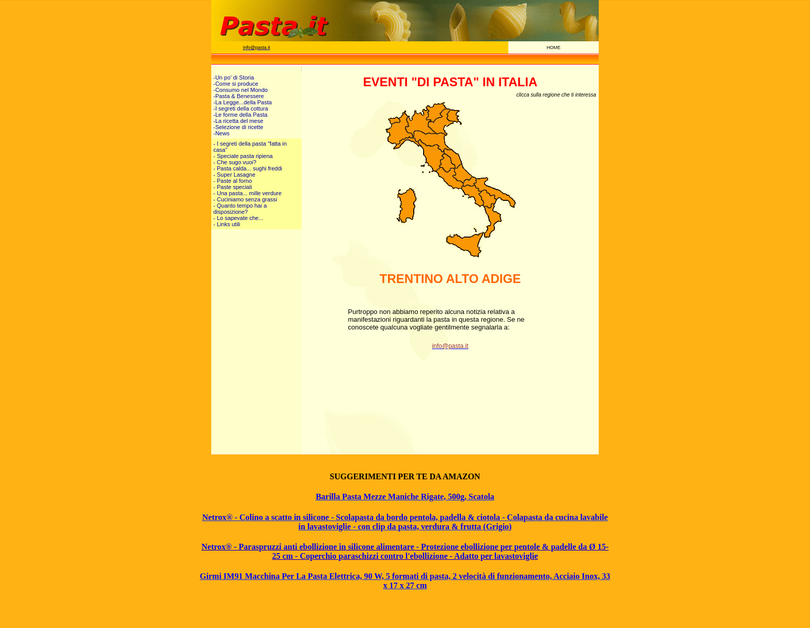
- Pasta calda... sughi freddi (247, 168)
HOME (553, 47)
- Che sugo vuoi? (234, 162)
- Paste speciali (232, 187)
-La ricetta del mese (238, 121)
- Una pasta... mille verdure (247, 193)
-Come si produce (235, 84)
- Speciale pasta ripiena (243, 156)
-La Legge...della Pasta (242, 102)
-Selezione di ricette (238, 127)
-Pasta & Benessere (238, 96)
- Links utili (226, 224)
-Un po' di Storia (233, 77)
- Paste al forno (232, 181)
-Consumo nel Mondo (240, 90)
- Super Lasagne (234, 174)
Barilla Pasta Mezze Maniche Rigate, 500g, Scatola (405, 496)
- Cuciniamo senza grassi (245, 199)
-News (221, 133)
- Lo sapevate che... (238, 218)
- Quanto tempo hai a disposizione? (240, 208)
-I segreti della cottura (240, 108)
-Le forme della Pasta (240, 115)
